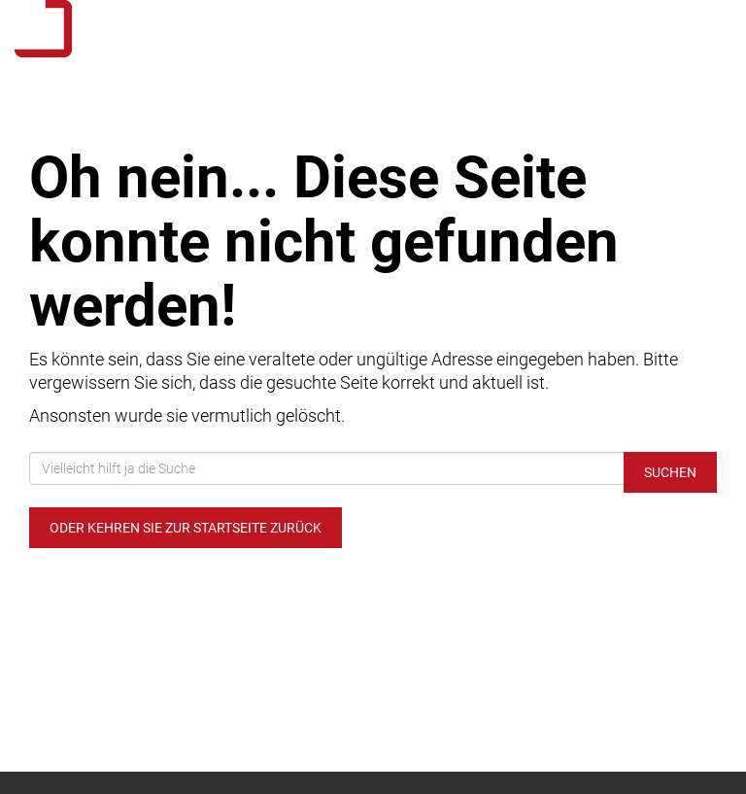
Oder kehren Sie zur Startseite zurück (186, 527)
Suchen (670, 472)
